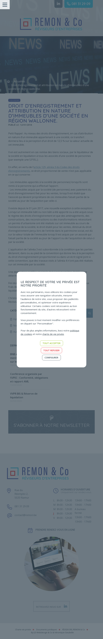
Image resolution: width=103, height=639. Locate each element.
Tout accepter (51, 343)
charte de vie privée (53, 333)
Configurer (51, 357)
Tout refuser (51, 350)
